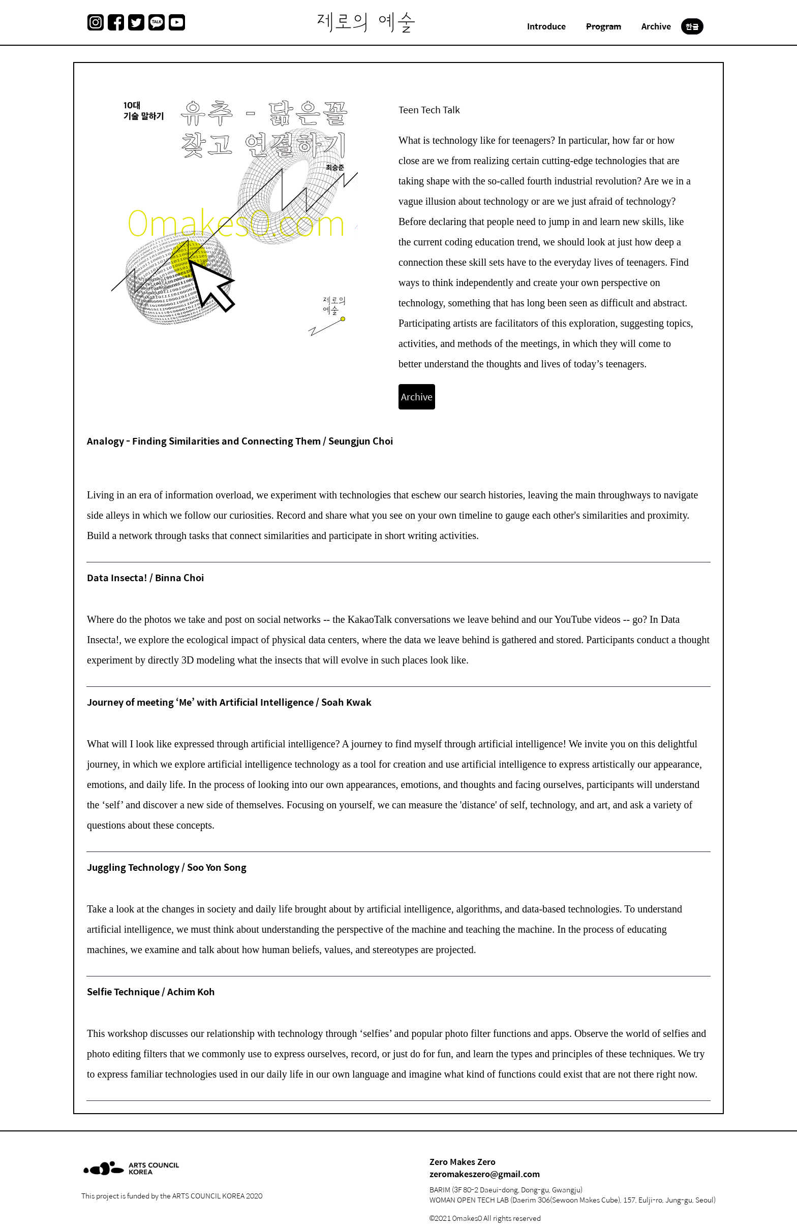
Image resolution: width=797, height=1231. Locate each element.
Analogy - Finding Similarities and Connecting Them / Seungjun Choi (240, 441)
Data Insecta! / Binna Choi (145, 577)
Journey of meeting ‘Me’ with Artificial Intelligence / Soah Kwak (229, 702)
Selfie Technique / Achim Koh (151, 991)
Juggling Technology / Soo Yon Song (167, 867)
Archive (417, 396)
